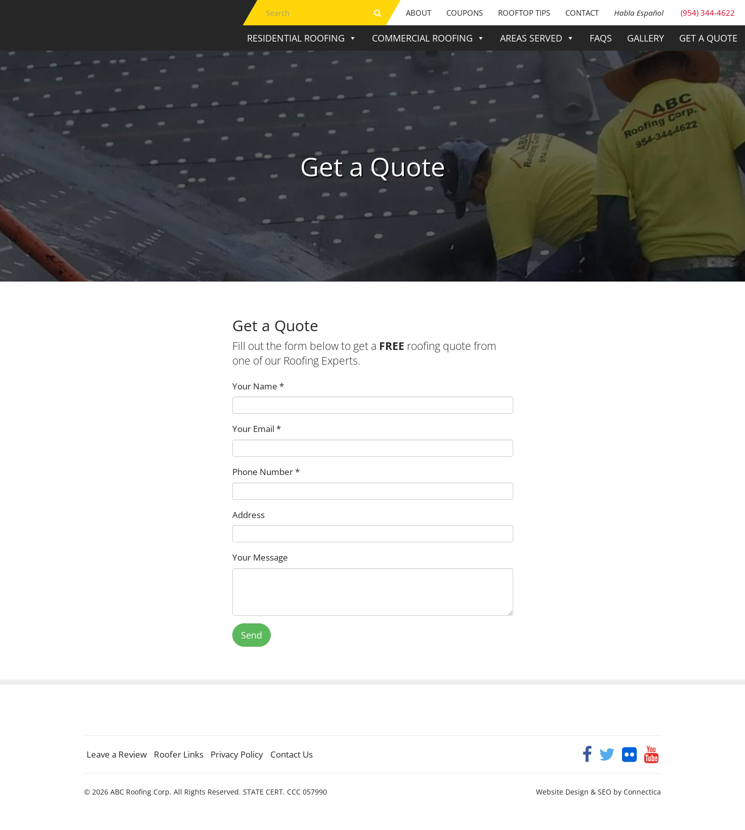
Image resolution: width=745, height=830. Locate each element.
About (418, 13)
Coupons (464, 13)
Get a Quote (708, 38)
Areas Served (537, 38)
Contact (582, 13)
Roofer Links (178, 754)
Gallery (645, 38)
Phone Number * (266, 472)
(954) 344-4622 (674, 13)
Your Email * (256, 428)
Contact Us (291, 754)
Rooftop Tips (524, 13)
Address (248, 515)
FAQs (601, 38)
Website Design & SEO (573, 792)
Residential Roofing (302, 38)
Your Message (260, 557)
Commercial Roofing (428, 38)
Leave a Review (117, 754)
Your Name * (258, 386)
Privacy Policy (237, 754)
